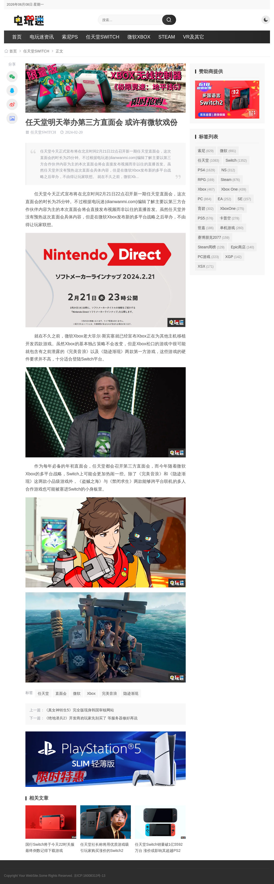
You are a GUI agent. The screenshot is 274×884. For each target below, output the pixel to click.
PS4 (206, 170)
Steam (230, 179)
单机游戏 (231, 228)
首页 (17, 37)
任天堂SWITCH (102, 37)
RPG (206, 179)
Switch (236, 160)
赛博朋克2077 (214, 237)
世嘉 (206, 228)
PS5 (205, 218)
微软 (77, 693)
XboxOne (232, 208)
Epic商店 (242, 247)
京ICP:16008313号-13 (89, 876)
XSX (206, 266)
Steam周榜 (211, 247)
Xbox (91, 693)
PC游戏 (208, 257)
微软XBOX (138, 37)
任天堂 (43, 693)
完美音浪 (109, 693)
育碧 (206, 208)
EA (224, 199)
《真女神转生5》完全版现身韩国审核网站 (79, 710)
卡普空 (229, 218)
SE (244, 199)
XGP (233, 257)
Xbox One (233, 189)
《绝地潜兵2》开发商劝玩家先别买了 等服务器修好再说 (91, 718)
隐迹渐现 (130, 693)
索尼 (206, 151)
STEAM (166, 37)
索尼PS (70, 37)
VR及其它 (193, 37)
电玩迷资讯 (42, 37)
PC (204, 199)
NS (228, 170)
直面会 (61, 693)
